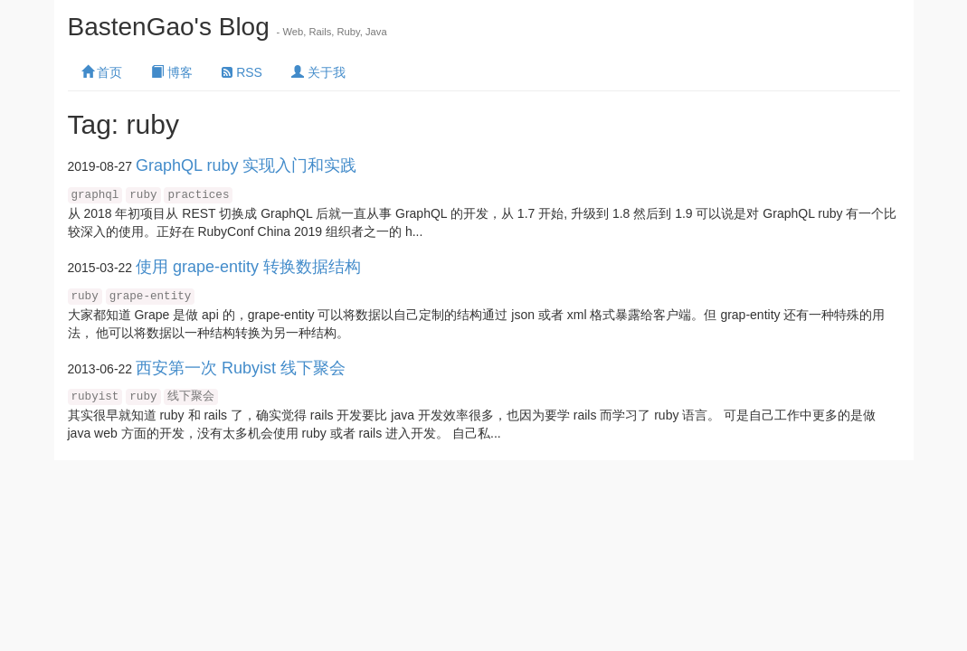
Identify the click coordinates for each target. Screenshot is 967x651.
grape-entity (150, 296)
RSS (242, 72)
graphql (95, 195)
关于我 (318, 72)
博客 (172, 72)
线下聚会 (190, 397)
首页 (102, 72)
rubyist (95, 397)
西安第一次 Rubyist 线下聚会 (241, 368)
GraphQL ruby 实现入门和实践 (246, 165)
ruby (142, 195)
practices (198, 195)
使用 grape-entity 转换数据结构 (248, 267)
